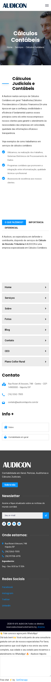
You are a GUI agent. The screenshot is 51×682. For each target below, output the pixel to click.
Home (10, 47)
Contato (25, 340)
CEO (25, 351)
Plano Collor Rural (25, 361)
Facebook (7, 587)
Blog (25, 329)
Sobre (25, 308)
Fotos (25, 319)
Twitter (6, 599)
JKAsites (41, 627)
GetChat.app (22, 680)
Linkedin (6, 605)
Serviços (19, 47)
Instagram (7, 593)
